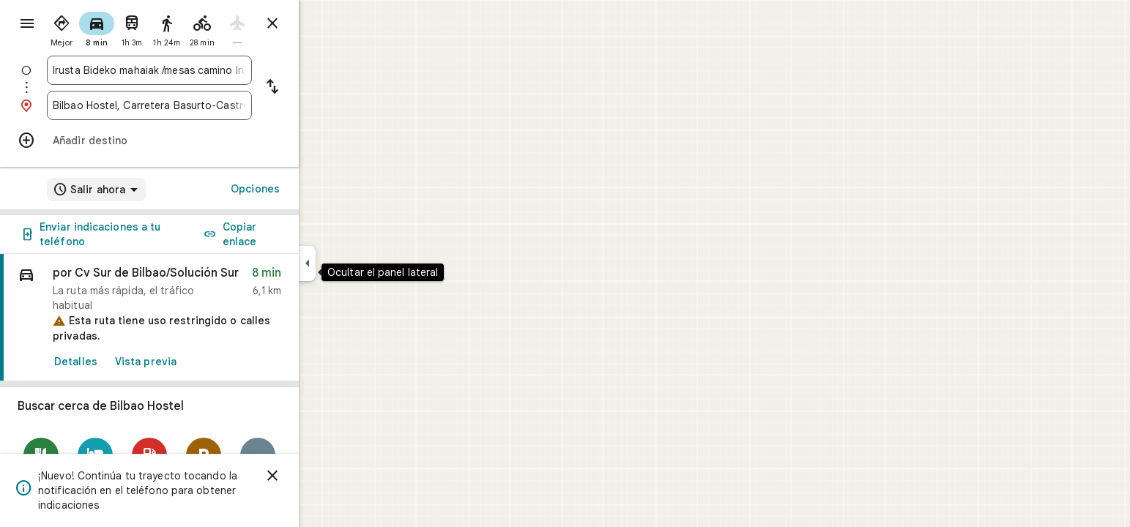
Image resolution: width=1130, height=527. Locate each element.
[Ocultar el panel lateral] (360, 263)
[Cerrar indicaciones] (325, 23)
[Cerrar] (325, 476)
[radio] (114, 28)
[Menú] (26, 25)
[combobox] (202, 70)
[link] (202, 317)
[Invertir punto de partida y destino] (325, 88)
